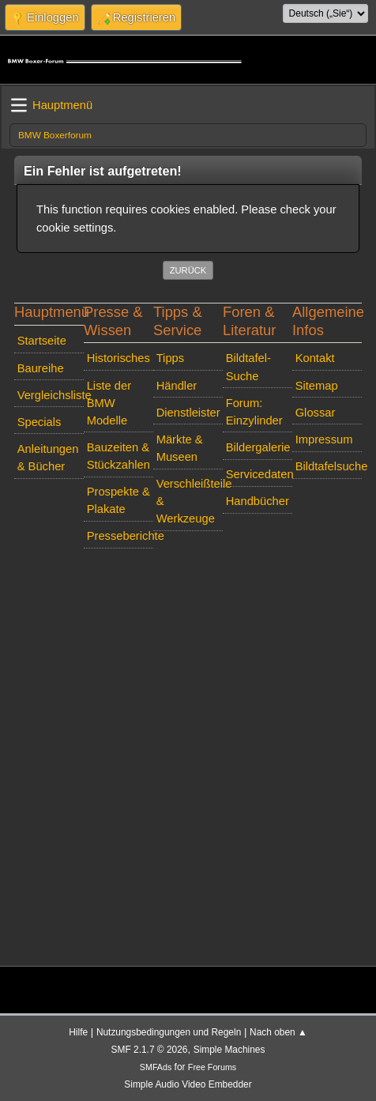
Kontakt (315, 358)
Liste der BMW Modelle (109, 403)
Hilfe (78, 1032)
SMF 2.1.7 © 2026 (149, 1049)
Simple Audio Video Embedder (187, 1084)
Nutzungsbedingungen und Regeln (168, 1032)
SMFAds (156, 1067)
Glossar (315, 412)
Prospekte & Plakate (118, 500)
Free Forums (212, 1067)
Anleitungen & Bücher (48, 458)
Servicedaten (259, 474)
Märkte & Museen (179, 448)
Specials (39, 422)
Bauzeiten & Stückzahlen (118, 456)
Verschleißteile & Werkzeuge (189, 501)
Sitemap (316, 385)
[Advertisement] (188, 743)
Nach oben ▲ (278, 1032)
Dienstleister (188, 412)
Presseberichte (120, 536)
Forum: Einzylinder (254, 412)
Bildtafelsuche (328, 466)
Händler (176, 385)
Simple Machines (229, 1049)
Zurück (188, 270)
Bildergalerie (258, 447)
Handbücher (257, 501)
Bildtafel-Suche (248, 367)
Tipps (170, 358)
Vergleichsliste (50, 395)
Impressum (324, 439)
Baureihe (40, 368)
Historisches (118, 358)
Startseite (41, 340)
